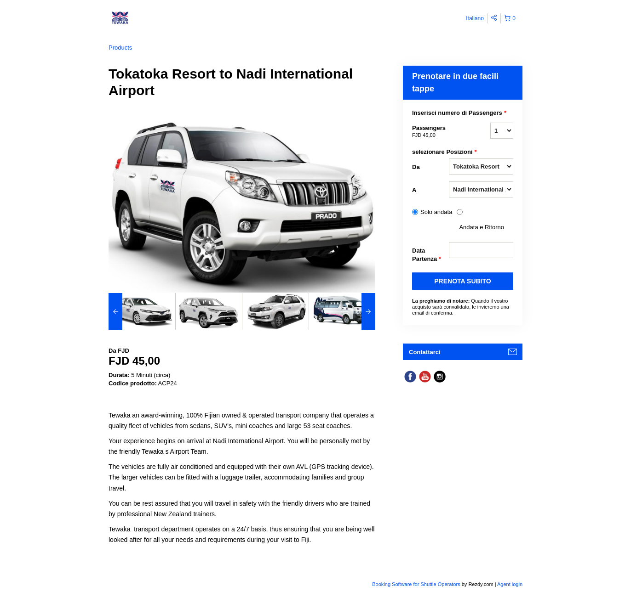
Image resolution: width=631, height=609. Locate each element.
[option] (142, 311)
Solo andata (436, 212)
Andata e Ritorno (481, 227)
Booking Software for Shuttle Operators (416, 584)
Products (120, 47)
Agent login (509, 584)
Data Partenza (426, 255)
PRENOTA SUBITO (462, 281)
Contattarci (425, 352)
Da (416, 167)
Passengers (430, 131)
